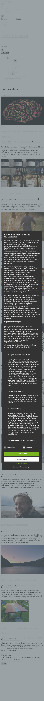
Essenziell (9, 448)
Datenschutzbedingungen (21, 467)
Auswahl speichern (22, 459)
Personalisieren (21, 464)
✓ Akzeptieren (21, 453)
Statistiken (28, 448)
